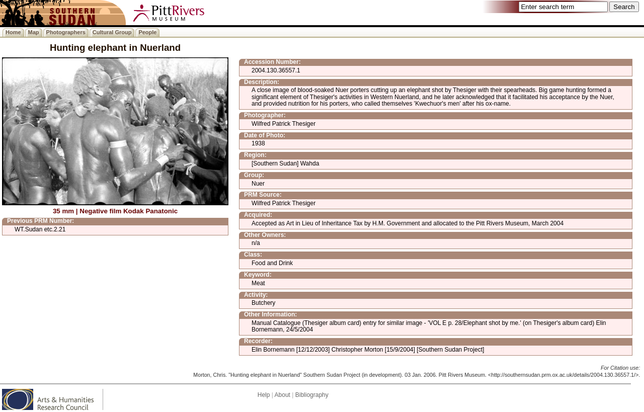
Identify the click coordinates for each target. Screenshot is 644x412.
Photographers (66, 32)
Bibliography (312, 394)
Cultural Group (112, 32)
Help (264, 394)
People (147, 32)
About (282, 394)
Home (13, 32)
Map (33, 32)
